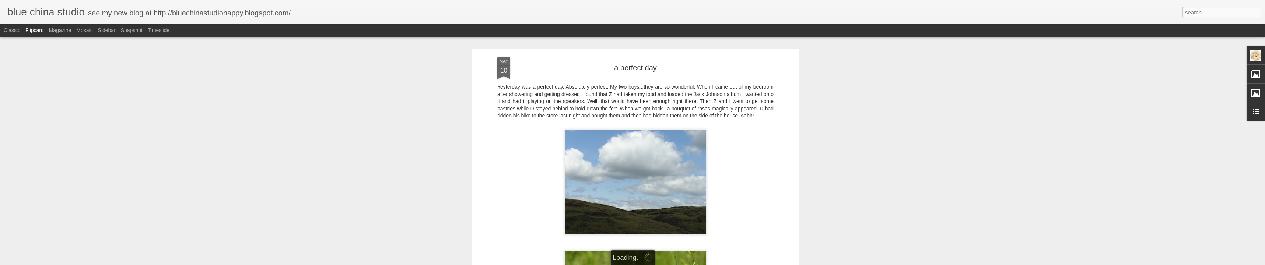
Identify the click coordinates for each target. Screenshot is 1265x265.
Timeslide (158, 30)
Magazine (60, 30)
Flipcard (34, 30)
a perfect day (635, 68)
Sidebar (107, 30)
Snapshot (132, 30)
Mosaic (84, 30)
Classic (12, 30)
